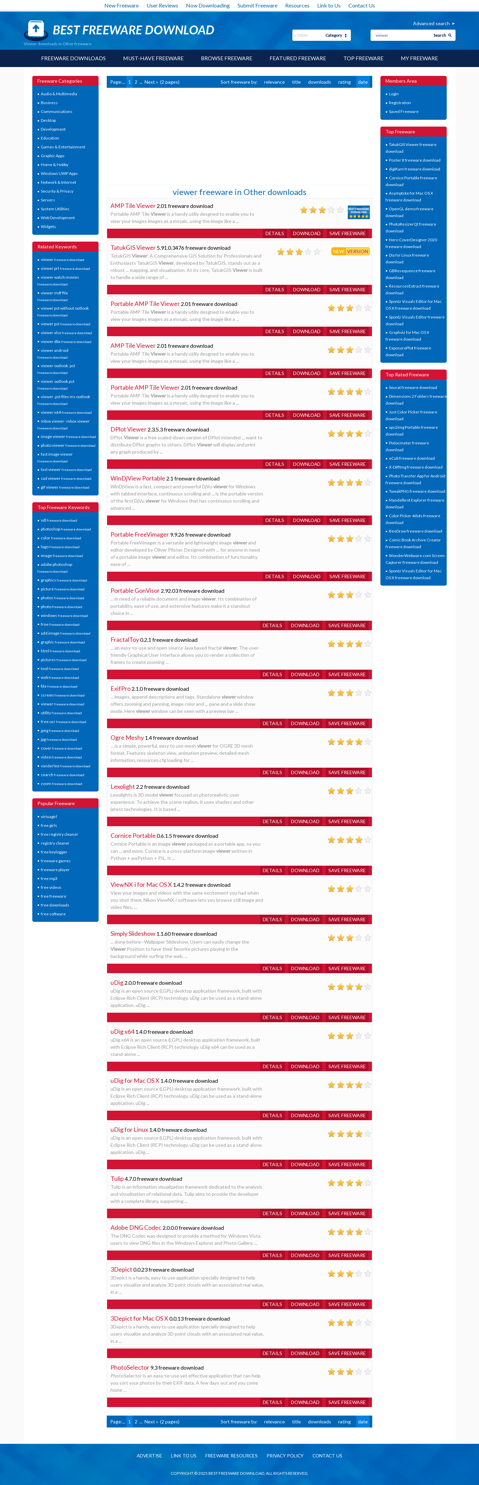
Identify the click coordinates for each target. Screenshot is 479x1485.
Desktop (48, 120)
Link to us (182, 1456)
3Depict (121, 1269)
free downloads (55, 905)
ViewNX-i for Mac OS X (141, 884)
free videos (51, 887)
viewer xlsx (66, 332)
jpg (59, 739)
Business (49, 102)
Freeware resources (230, 1456)
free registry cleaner (59, 834)
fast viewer (66, 469)
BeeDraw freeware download (415, 531)
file (59, 686)
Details (272, 233)
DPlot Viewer (128, 429)
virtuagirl (49, 816)
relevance (274, 82)
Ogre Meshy (127, 737)
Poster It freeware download (415, 160)
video (61, 757)
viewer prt (65, 268)
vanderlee (65, 765)
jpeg (60, 730)
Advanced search (431, 23)
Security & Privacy (57, 191)
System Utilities (55, 209)
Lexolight (122, 786)
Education (50, 138)
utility (61, 712)
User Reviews (162, 5)
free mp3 (49, 878)
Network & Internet (58, 182)
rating (344, 82)
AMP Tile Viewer (133, 205)
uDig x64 (122, 1031)
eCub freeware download (412, 458)
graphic (63, 641)
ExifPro (120, 688)
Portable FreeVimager (139, 534)
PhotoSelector (129, 1367)
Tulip (117, 1178)
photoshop (66, 529)
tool (60, 668)
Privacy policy (286, 1456)
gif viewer (65, 487)
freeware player (55, 869)
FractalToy (124, 639)
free (60, 624)
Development (53, 129)
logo (60, 547)
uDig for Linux (129, 1129)
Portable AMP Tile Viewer (145, 303)
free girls (49, 825)
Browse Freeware (226, 58)
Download (305, 233)
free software (53, 913)
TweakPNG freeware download (417, 491)
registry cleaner (55, 843)
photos (62, 597)
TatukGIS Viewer (133, 247)
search (62, 774)
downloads (319, 82)
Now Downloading (208, 5)
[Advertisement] (158, 135)
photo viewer (68, 445)
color (61, 538)
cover (61, 748)
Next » (151, 82)
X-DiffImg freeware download (416, 467)
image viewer (68, 436)
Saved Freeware (403, 111)
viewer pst (65, 323)
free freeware (53, 896)
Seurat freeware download (413, 387)
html (60, 650)
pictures (64, 659)
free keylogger (54, 851)
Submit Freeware (257, 5)
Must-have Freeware (152, 58)
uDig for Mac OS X (134, 1080)
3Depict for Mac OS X (139, 1318)
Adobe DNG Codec (135, 1227)
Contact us (330, 1456)
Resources (297, 5)
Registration (400, 102)
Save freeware (347, 233)
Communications (56, 111)
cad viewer (66, 478)
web (60, 677)
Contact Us (361, 5)
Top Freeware (364, 58)
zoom (61, 783)
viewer (62, 259)
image (62, 555)
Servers (48, 200)
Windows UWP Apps (59, 173)
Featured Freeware (298, 58)
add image (65, 633)
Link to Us (329, 5)
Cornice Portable (133, 835)
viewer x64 (66, 412)
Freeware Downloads (72, 58)
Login (394, 94)
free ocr (63, 721)
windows (64, 615)
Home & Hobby (54, 164)
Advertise (147, 1456)
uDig (116, 982)
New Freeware (121, 5)
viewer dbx (66, 341)
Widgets (48, 226)
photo (61, 606)
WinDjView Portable (137, 478)
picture (63, 588)
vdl (59, 520)
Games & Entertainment (63, 147)
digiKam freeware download (414, 169)
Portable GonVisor (135, 590)
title (296, 82)
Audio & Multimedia (59, 94)
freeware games (56, 860)
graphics (64, 580)
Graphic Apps (53, 156)
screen (63, 695)
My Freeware (420, 58)
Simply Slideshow (132, 933)
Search (439, 35)
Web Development (58, 218)
